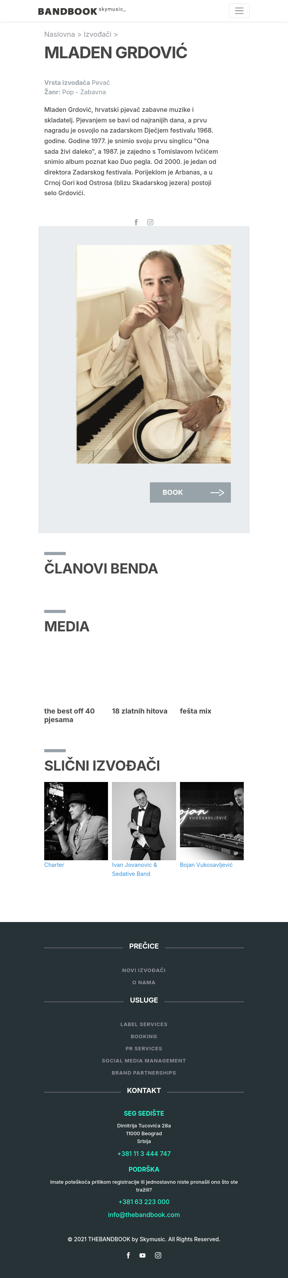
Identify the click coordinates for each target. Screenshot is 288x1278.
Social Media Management (144, 1060)
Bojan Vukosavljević (206, 864)
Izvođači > (101, 34)
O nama (144, 982)
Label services (144, 1024)
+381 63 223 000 (144, 1202)
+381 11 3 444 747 (144, 1154)
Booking (144, 1036)
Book (172, 492)
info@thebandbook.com (144, 1215)
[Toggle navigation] (239, 11)
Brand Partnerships (144, 1072)
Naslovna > (64, 34)
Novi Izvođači (144, 970)
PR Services (144, 1048)
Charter (54, 864)
